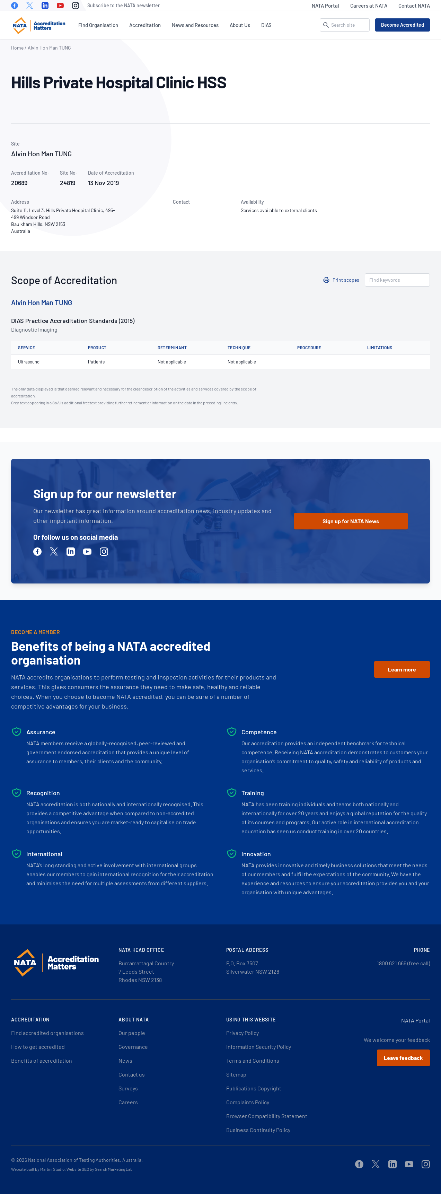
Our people (131, 1032)
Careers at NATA (368, 5)
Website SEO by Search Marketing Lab (100, 1169)
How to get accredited (38, 1046)
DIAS (266, 25)
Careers (128, 1102)
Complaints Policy (247, 1102)
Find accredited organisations (47, 1032)
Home (17, 48)
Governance (133, 1046)
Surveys (128, 1088)
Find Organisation (98, 25)
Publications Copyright (253, 1088)
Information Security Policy (258, 1046)
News (125, 1060)
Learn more (402, 669)
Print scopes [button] (346, 280)
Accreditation (145, 25)
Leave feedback (403, 1057)
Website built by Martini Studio (38, 1169)
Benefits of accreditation (41, 1060)
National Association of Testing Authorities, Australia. (85, 1160)
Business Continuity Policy (258, 1129)
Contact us (131, 1074)
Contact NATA (414, 5)
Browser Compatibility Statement (266, 1116)
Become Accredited (402, 25)
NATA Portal (325, 5)
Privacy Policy (242, 1032)
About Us (240, 25)
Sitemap (236, 1074)
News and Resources (195, 25)
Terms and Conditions (252, 1060)
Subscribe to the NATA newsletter (123, 5)
